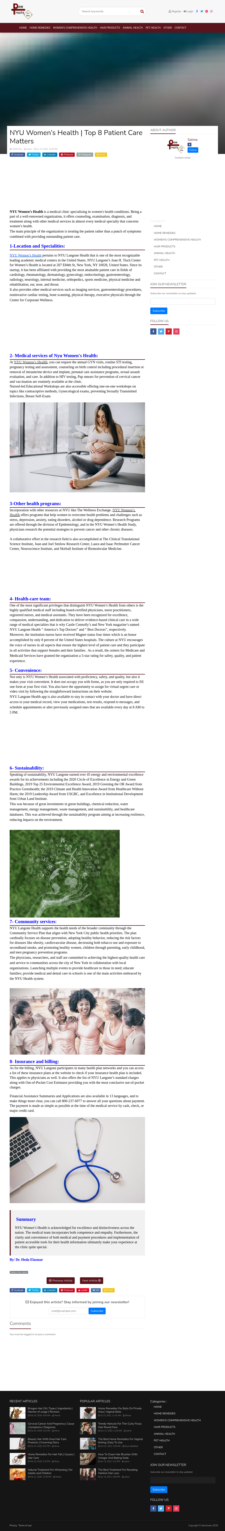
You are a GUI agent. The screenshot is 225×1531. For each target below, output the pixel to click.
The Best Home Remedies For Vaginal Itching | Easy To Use (120, 1440)
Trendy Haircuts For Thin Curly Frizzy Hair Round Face (120, 1425)
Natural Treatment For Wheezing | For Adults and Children (50, 1471)
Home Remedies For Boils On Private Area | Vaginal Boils (120, 1410)
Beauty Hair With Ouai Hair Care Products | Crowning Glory (47, 1440)
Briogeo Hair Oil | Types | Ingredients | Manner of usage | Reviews (50, 1410)
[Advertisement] (77, 184)
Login (188, 11)
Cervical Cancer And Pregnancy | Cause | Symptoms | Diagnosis (51, 1425)
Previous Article (60, 1281)
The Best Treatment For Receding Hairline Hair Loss (118, 1471)
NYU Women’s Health (30, 362)
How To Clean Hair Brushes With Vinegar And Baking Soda (117, 1456)
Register (175, 11)
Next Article (91, 1281)
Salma (193, 139)
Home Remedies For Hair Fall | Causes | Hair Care (51, 1456)
